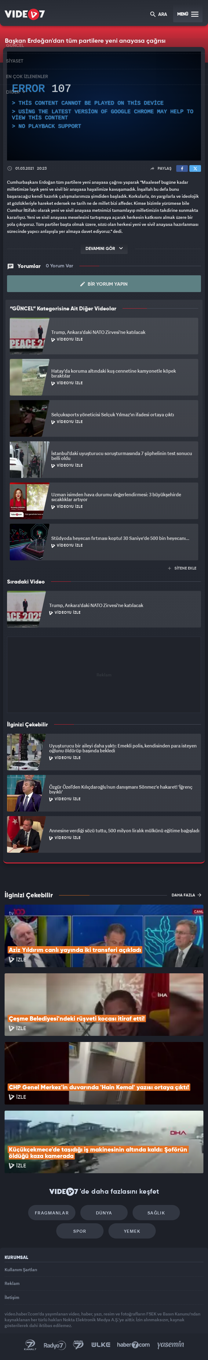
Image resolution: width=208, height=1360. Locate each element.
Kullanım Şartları (21, 1269)
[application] (104, 106)
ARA (158, 15)
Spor (79, 1231)
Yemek (132, 1231)
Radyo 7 (55, 1345)
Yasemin (170, 1345)
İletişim (12, 1297)
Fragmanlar (52, 1213)
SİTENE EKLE (182, 568)
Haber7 (133, 1345)
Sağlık (156, 1213)
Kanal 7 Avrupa (78, 1345)
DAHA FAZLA (186, 895)
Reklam (12, 1283)
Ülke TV (100, 1345)
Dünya (104, 1213)
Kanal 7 (30, 1345)
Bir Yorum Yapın (104, 284)
